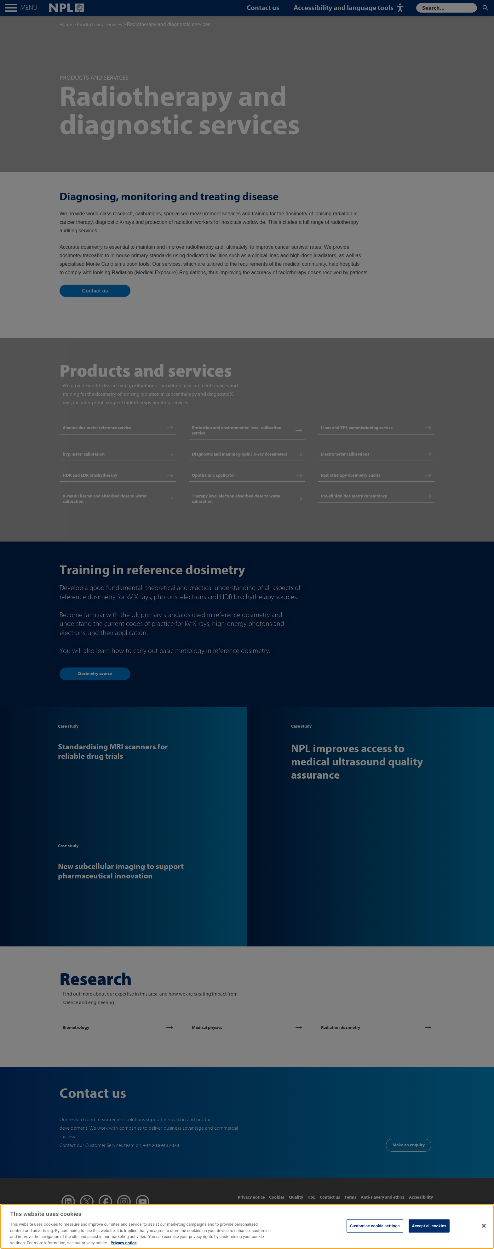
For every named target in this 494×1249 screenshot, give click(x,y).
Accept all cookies (429, 1231)
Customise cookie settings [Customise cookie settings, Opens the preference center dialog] (375, 1231)
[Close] (484, 1231)
